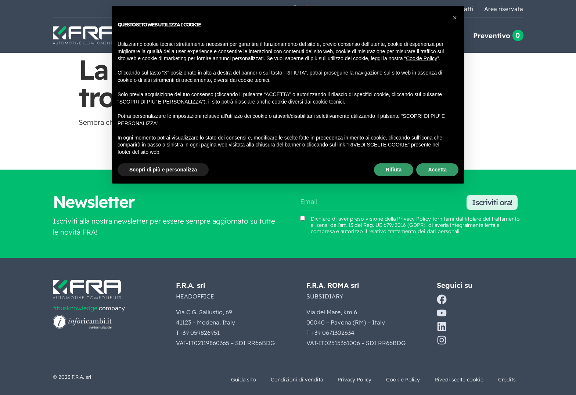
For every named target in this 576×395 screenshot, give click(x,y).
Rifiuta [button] (394, 170)
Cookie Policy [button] (421, 58)
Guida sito (243, 379)
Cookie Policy (403, 379)
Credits (507, 379)
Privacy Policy (354, 379)
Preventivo (491, 35)
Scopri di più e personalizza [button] (163, 170)
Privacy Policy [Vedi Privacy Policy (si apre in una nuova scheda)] (414, 218)
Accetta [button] (437, 170)
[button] (455, 17)
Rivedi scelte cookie (459, 379)
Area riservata (503, 8)
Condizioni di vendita (297, 379)
